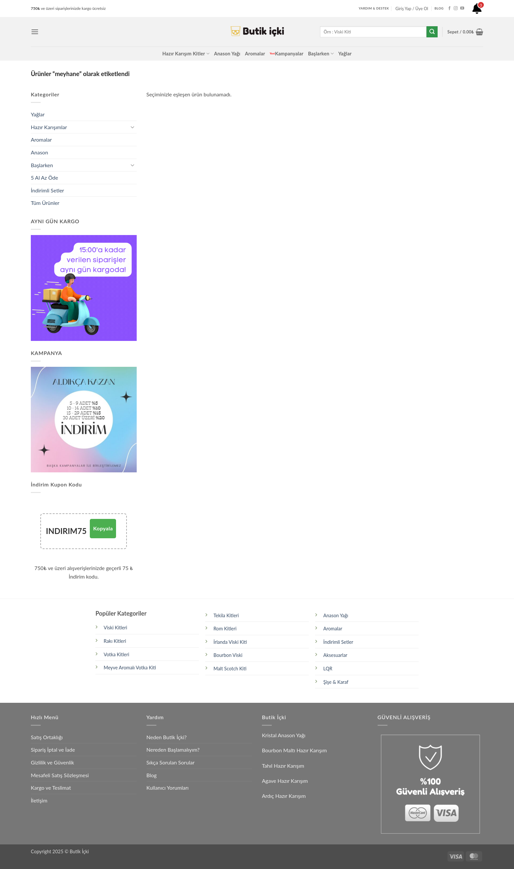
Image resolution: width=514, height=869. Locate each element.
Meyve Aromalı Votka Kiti (130, 667)
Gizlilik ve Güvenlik (52, 762)
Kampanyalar (287, 53)
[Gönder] (432, 31)
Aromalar (255, 53)
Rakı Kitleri (115, 641)
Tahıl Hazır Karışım (283, 765)
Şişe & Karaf (335, 682)
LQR (327, 668)
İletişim (39, 800)
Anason (39, 152)
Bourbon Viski (227, 655)
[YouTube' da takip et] (462, 8)
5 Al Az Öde (44, 177)
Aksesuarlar (335, 655)
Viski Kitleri (115, 627)
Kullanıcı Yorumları (168, 787)
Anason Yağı (227, 53)
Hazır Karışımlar (49, 127)
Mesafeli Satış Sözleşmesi (60, 775)
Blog (152, 775)
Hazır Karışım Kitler (185, 53)
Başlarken (321, 53)
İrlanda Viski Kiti (230, 642)
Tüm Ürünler (45, 203)
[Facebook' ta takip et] (449, 8)
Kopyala (103, 528)
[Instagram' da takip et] (456, 8)
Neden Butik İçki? (167, 737)
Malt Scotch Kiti (230, 668)
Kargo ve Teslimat (51, 787)
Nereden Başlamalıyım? (173, 749)
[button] (35, 32)
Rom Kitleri (224, 628)
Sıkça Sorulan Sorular (171, 762)
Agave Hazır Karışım (285, 781)
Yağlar (345, 53)
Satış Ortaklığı (47, 737)
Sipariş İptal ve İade (53, 749)
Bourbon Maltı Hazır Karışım (294, 750)
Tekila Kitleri (226, 615)
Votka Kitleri (116, 654)
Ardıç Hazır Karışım (284, 796)
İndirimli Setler (47, 190)
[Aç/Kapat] (133, 127)
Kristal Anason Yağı (284, 735)
